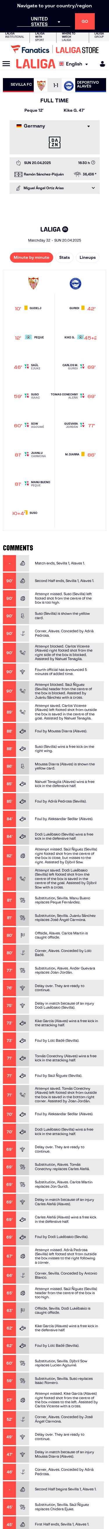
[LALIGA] (36, 63)
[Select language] (75, 64)
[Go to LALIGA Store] (54, 49)
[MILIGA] (100, 64)
